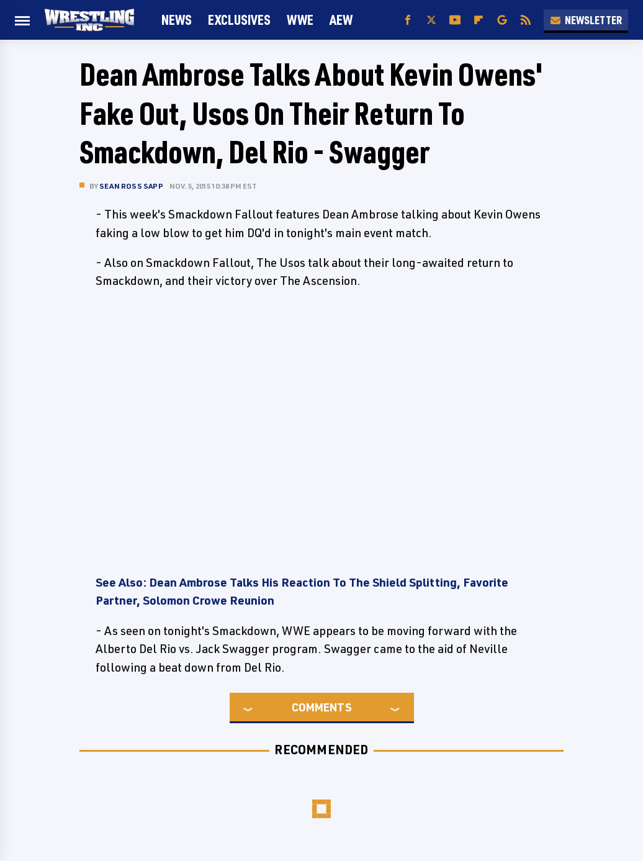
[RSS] (525, 20)
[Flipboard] (478, 20)
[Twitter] (431, 20)
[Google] (502, 20)
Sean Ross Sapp (131, 186)
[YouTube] (455, 20)
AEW (341, 19)
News (176, 19)
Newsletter (586, 20)
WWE (300, 19)
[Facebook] (407, 20)
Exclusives (239, 19)
